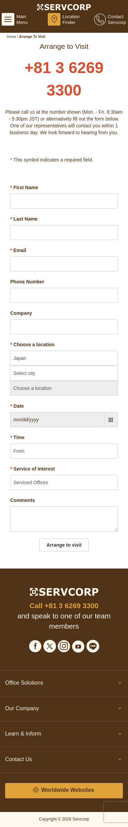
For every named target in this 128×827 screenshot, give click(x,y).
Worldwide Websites (63, 790)
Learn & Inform (64, 735)
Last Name (24, 219)
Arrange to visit (64, 545)
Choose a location (32, 344)
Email (18, 250)
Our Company (64, 709)
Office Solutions (64, 684)
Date (17, 406)
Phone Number (27, 281)
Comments (22, 500)
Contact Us (64, 760)
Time (17, 437)
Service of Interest (32, 469)
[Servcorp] (64, 7)
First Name (24, 187)
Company (21, 313)
